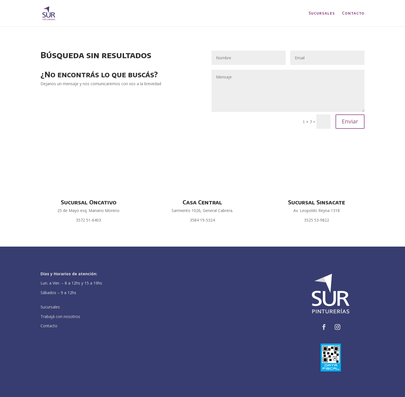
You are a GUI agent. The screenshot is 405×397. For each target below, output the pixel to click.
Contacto (353, 13)
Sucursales (322, 13)
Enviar (350, 121)
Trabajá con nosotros (60, 316)
